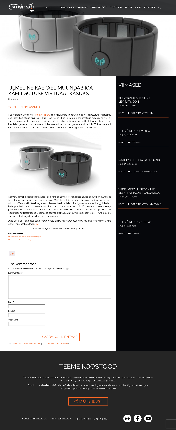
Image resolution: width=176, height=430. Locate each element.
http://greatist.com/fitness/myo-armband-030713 (24, 236)
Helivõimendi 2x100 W (134, 131)
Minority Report (41, 114)
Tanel (12, 107)
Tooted (83, 7)
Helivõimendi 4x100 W (134, 222)
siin (36, 224)
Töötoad (116, 7)
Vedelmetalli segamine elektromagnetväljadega (139, 191)
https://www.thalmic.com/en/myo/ (20, 240)
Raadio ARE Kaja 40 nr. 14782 (139, 160)
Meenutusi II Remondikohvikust (26, 344)
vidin (12, 254)
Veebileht (13, 320)
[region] (37, 409)
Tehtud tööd (98, 7)
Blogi (128, 7)
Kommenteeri (15, 273)
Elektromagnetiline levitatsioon (134, 100)
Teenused (67, 7)
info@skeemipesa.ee (70, 388)
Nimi (11, 302)
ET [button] (48, 7)
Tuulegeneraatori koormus (56, 344)
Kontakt (149, 7)
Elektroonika (30, 107)
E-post (12, 311)
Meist (138, 7)
